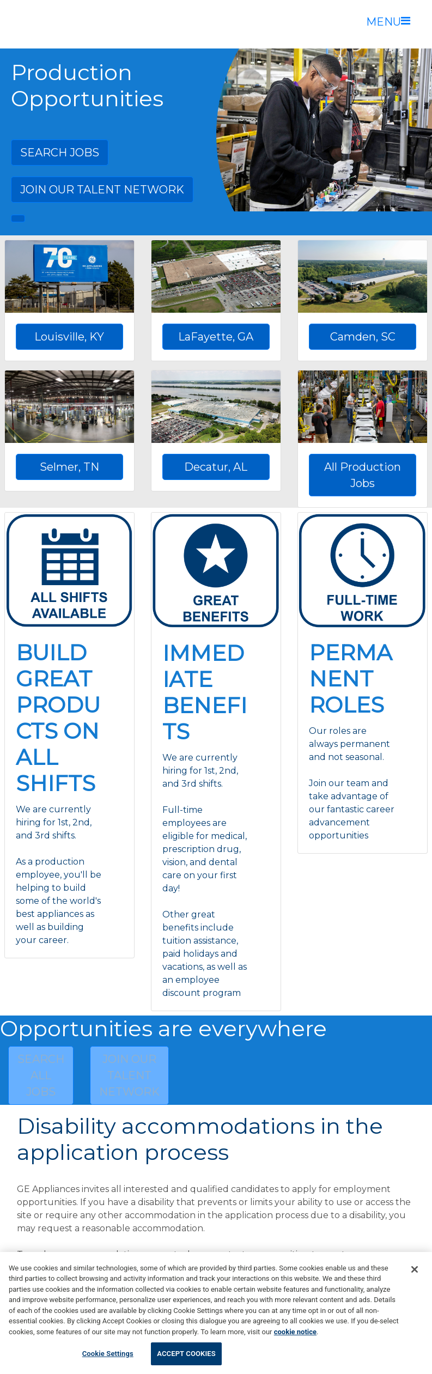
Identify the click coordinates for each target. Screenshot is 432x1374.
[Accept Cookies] (415, 1269)
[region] (216, 1313)
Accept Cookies (186, 1353)
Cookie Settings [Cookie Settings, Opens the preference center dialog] (107, 1353)
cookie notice (295, 1332)
